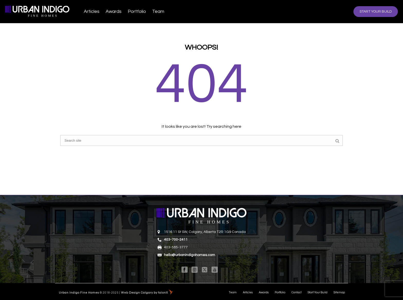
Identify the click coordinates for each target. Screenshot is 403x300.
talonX (163, 292)
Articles (91, 11)
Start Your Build (317, 292)
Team (158, 11)
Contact (296, 292)
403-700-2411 (176, 239)
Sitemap (339, 292)
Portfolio (137, 11)
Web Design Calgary (137, 292)
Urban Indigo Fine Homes (79, 292)
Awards (114, 11)
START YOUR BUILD (376, 11)
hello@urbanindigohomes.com (189, 255)
